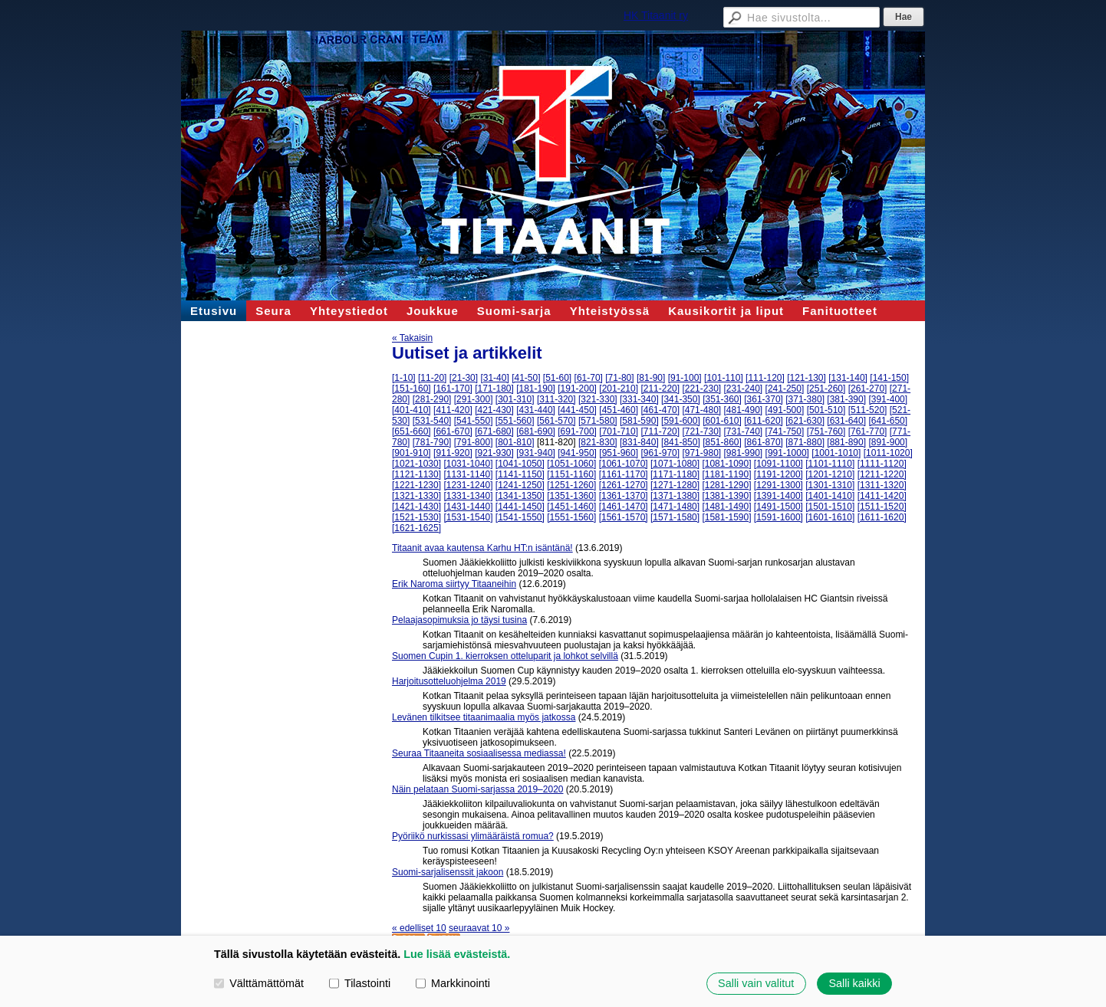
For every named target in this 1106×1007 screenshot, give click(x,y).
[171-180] (494, 388)
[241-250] (785, 388)
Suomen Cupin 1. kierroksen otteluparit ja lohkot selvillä (505, 656)
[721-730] (701, 431)
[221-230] (701, 388)
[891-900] (887, 442)
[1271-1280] (674, 485)
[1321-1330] (416, 495)
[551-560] (515, 420)
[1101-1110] (829, 463)
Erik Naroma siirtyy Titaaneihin (454, 584)
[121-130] (806, 377)
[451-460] (618, 410)
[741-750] (785, 431)
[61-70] (588, 377)
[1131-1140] (467, 474)
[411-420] (452, 410)
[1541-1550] (520, 517)
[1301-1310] (829, 485)
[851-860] (722, 442)
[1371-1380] (674, 495)
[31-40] (494, 377)
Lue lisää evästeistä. (456, 954)
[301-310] (515, 399)
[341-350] (680, 399)
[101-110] (723, 377)
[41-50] (526, 377)
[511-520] (867, 410)
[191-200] (577, 388)
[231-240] (743, 388)
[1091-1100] (778, 463)
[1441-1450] (520, 506)
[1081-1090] (726, 463)
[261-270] (867, 388)
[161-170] (452, 388)
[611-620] (763, 420)
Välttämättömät (259, 983)
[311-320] (556, 399)
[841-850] (680, 442)
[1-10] (404, 377)
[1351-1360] (571, 495)
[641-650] (887, 420)
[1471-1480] (674, 506)
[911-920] (452, 453)
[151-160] (411, 388)
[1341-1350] (520, 495)
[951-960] (618, 453)
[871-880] (805, 442)
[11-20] (432, 377)
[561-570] (556, 420)
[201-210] (618, 388)
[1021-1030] (416, 463)
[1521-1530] (416, 517)
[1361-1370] (623, 495)
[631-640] (846, 420)
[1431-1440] (467, 506)
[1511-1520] (882, 506)
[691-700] (577, 431)
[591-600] (680, 420)
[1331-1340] (467, 495)
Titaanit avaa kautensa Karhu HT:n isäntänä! (482, 548)
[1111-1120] (882, 463)
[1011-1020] (888, 453)
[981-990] (743, 453)
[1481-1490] (726, 506)
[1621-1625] (416, 528)
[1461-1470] (623, 506)
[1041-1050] (520, 463)
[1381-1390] (726, 495)
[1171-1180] (674, 474)
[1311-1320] (882, 485)
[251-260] (826, 388)
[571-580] (597, 420)
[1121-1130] (416, 474)
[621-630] (805, 420)
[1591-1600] (778, 517)
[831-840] (639, 442)
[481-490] (743, 410)
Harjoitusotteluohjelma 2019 (449, 681)
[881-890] (846, 442)
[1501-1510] (829, 506)
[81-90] (651, 377)
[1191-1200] (778, 474)
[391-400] (887, 399)
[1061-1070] (623, 463)
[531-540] (432, 420)
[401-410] (411, 410)
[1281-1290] (726, 485)
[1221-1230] (416, 485)
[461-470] (660, 410)
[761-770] (867, 431)
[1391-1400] (778, 495)
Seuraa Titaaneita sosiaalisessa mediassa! (479, 753)
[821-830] (597, 442)
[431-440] (535, 410)
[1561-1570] (623, 517)
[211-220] (660, 388)
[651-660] (411, 431)
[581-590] (639, 420)
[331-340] (639, 399)
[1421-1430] (416, 506)
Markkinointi (453, 983)
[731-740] (743, 431)
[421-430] (494, 410)
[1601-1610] (829, 517)
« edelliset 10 (419, 928)
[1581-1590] (726, 517)
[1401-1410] (829, 495)
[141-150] (889, 377)
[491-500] (785, 410)
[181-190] (535, 388)
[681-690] (535, 431)
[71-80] (619, 377)
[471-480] (701, 410)
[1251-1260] (571, 485)
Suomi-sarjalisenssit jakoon (447, 872)
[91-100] (685, 377)
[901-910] (411, 453)
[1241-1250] (520, 485)
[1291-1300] (778, 485)
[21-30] (463, 377)
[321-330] (597, 399)
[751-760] (826, 431)
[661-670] (452, 431)
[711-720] (660, 431)
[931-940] (535, 453)
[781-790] (432, 442)
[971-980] (701, 453)
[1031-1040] (467, 463)
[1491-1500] (778, 506)
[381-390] (846, 399)
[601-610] (722, 420)
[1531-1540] (467, 517)
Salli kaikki (854, 983)
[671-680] (494, 431)
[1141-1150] (520, 474)
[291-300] (473, 399)
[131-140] (847, 377)
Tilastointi (359, 983)
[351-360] (722, 399)
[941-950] (577, 453)
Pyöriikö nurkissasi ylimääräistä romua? (473, 836)
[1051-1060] (571, 463)
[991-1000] (787, 453)
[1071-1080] (674, 463)
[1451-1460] (571, 506)
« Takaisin (412, 338)
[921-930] (494, 453)
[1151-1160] (571, 474)
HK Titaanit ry (656, 15)
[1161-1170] (623, 474)
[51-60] (557, 377)
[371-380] (805, 399)
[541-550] (473, 420)
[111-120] (765, 377)
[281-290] (432, 399)
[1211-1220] (882, 474)
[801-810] (515, 442)
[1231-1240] (467, 485)
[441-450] (577, 410)
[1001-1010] (836, 453)
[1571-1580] (674, 517)
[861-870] (763, 442)
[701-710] (618, 431)
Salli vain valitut (756, 983)
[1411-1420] (882, 495)
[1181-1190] (726, 474)
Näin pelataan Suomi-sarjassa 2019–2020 (477, 789)
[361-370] (763, 399)
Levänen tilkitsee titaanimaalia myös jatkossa (483, 717)
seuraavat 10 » (479, 928)
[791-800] (473, 442)
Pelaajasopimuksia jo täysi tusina (459, 620)
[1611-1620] (882, 517)
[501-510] (826, 410)
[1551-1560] (571, 517)
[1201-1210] (829, 474)
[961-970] (660, 453)
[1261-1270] (623, 485)
